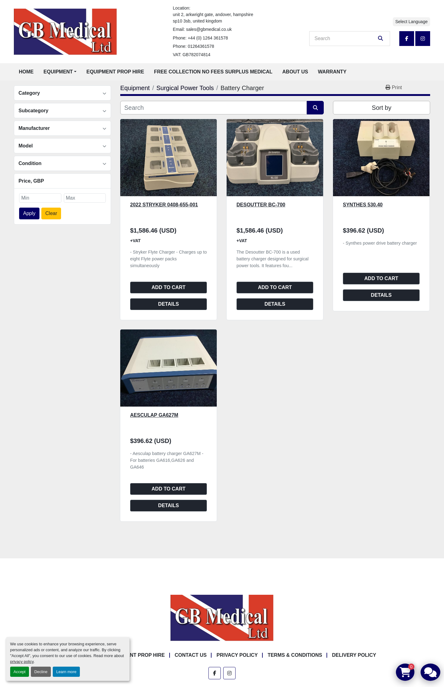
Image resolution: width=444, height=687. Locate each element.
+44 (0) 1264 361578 (208, 37)
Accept (20, 671)
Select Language (411, 21)
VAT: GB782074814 (192, 54)
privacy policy (22, 661)
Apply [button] (29, 213)
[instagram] (422, 38)
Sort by (381, 107)
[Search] (345, 38)
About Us (295, 71)
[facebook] (406, 38)
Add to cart (169, 287)
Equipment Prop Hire (115, 71)
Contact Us (191, 655)
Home (26, 71)
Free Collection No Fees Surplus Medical (213, 71)
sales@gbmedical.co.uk (209, 29)
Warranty (332, 71)
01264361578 (201, 46)
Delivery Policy (354, 655)
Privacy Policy (237, 655)
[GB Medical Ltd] (222, 617)
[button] (60, 72)
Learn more (66, 671)
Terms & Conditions (295, 655)
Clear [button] (51, 213)
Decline (40, 671)
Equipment (58, 71)
